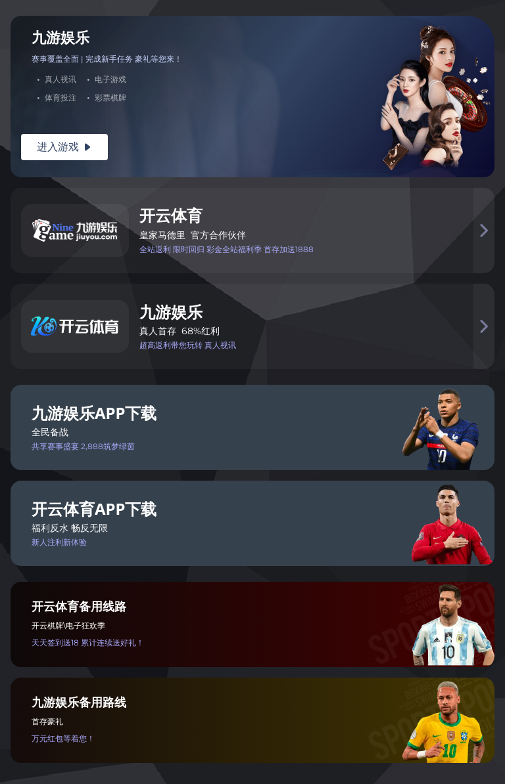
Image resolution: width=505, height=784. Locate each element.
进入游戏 (64, 147)
